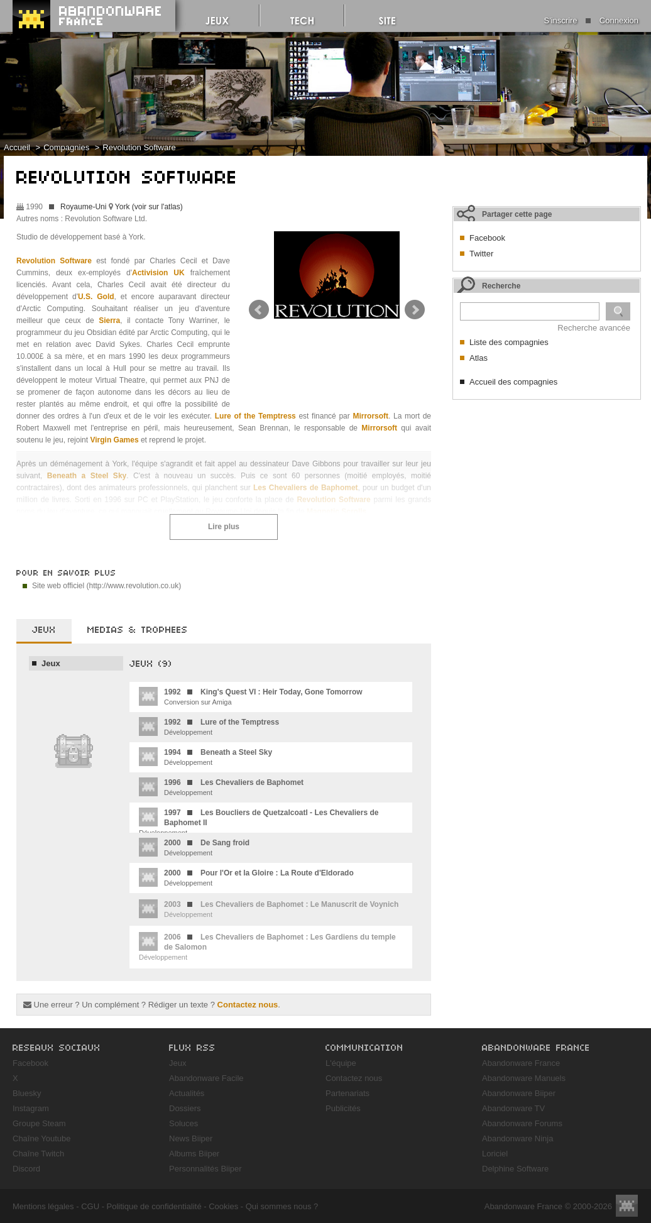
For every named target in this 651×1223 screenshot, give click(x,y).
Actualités (186, 1093)
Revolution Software (138, 147)
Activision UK (158, 272)
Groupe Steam (39, 1123)
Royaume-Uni (83, 206)
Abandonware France (521, 1063)
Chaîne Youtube (42, 1138)
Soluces (183, 1123)
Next (415, 310)
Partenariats (347, 1093)
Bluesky (27, 1093)
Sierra (109, 320)
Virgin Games (114, 440)
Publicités (343, 1108)
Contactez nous (247, 1004)
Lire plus (223, 526)
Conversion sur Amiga (251, 696)
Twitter (481, 254)
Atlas (478, 358)
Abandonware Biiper (518, 1093)
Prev (259, 310)
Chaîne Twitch (38, 1153)
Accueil (17, 147)
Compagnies (66, 147)
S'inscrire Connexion (591, 20)
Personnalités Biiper (205, 1168)
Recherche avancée (593, 327)
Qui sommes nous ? (282, 1206)
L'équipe (341, 1063)
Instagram (31, 1108)
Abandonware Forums (522, 1123)
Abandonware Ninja (517, 1138)
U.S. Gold (96, 296)
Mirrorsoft (370, 416)
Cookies (223, 1206)
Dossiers (185, 1108)
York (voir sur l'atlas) (149, 206)
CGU (90, 1206)
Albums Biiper (194, 1153)
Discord (26, 1168)
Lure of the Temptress (255, 416)
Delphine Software (515, 1168)
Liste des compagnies (509, 342)
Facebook (487, 238)
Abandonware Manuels (524, 1078)
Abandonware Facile (206, 1078)
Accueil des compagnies (513, 382)
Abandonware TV (513, 1108)
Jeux (50, 663)
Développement (209, 726)
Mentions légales (43, 1206)
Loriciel (495, 1153)
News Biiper (190, 1138)
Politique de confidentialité (154, 1206)
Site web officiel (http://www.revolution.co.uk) (106, 585)
